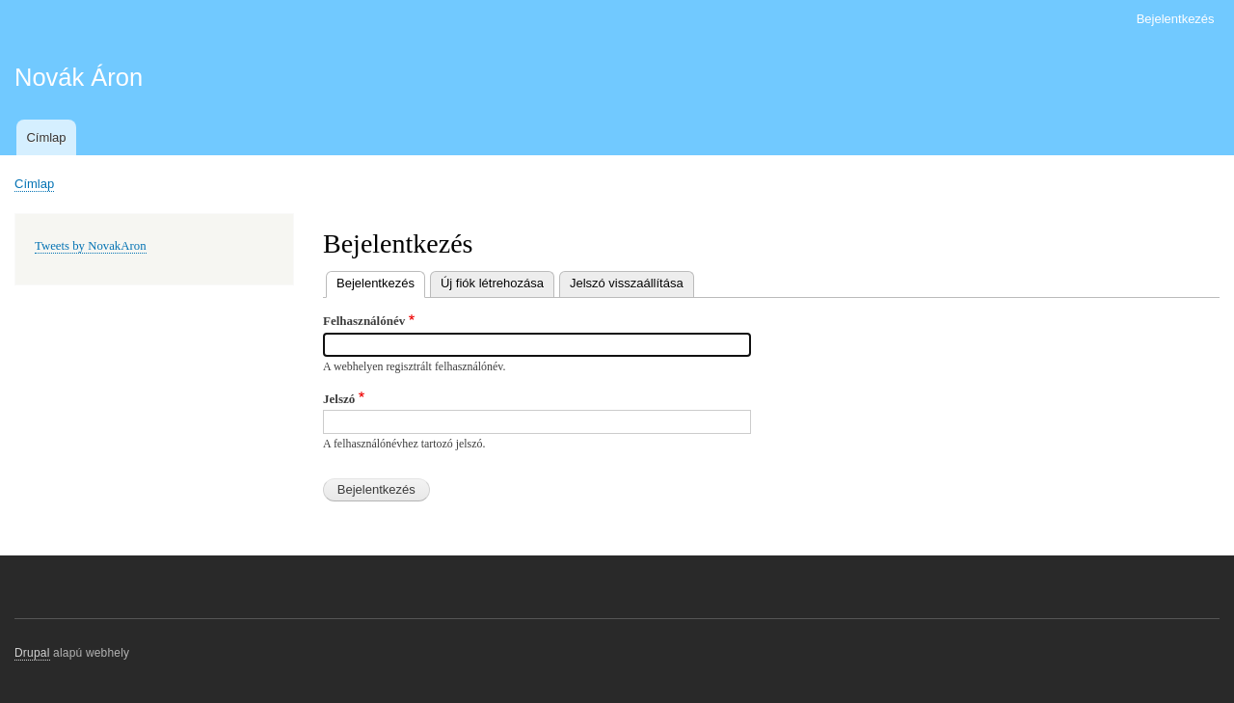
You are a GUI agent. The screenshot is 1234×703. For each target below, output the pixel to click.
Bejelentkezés (1176, 19)
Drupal (32, 653)
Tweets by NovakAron (91, 246)
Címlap (46, 137)
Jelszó (339, 399)
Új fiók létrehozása (492, 283)
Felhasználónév (364, 320)
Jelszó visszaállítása (627, 283)
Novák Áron (78, 77)
